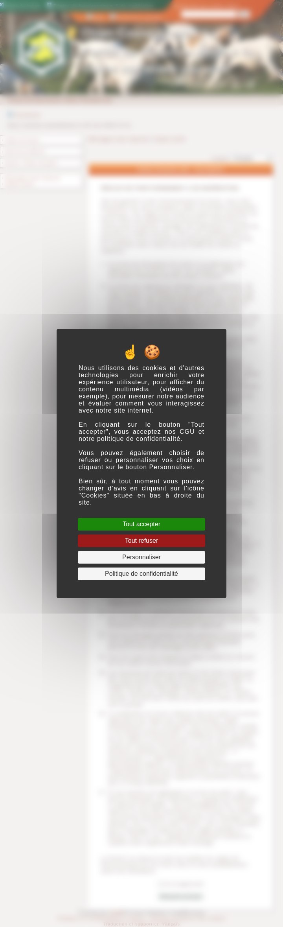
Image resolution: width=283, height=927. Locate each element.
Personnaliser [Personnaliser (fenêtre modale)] (141, 557)
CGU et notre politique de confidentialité (141, 435)
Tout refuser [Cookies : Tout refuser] (141, 540)
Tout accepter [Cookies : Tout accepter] (141, 524)
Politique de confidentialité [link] (141, 573)
